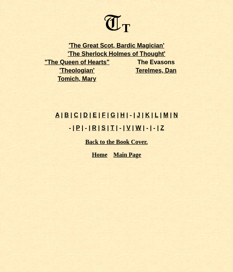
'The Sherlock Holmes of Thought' (116, 54)
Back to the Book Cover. (116, 142)
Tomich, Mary (77, 79)
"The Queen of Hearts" (77, 62)
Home (99, 154)
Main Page (127, 154)
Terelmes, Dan (155, 70)
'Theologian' (77, 70)
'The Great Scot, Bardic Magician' (116, 45)
